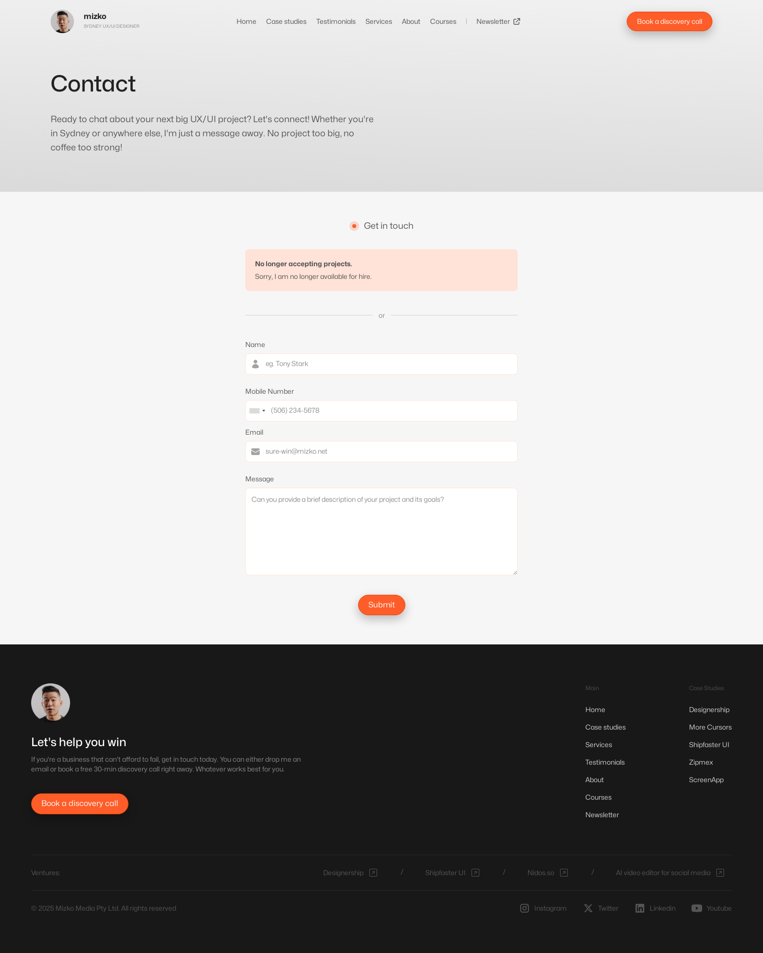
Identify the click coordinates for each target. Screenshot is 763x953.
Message (259, 479)
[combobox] (257, 411)
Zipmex (701, 762)
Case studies (286, 21)
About (411, 21)
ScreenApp (706, 779)
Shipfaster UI (709, 744)
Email (254, 432)
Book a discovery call (669, 21)
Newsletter (493, 21)
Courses (443, 21)
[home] (95, 21)
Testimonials (336, 21)
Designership (709, 709)
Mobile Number (269, 391)
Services (378, 21)
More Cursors (710, 727)
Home (246, 21)
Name (255, 344)
